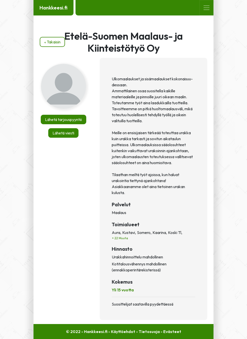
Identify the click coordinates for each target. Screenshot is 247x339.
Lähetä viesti (63, 132)
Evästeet (172, 331)
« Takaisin (52, 41)
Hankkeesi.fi (54, 7)
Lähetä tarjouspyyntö (63, 119)
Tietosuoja (149, 331)
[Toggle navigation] (207, 7)
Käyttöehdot (123, 331)
